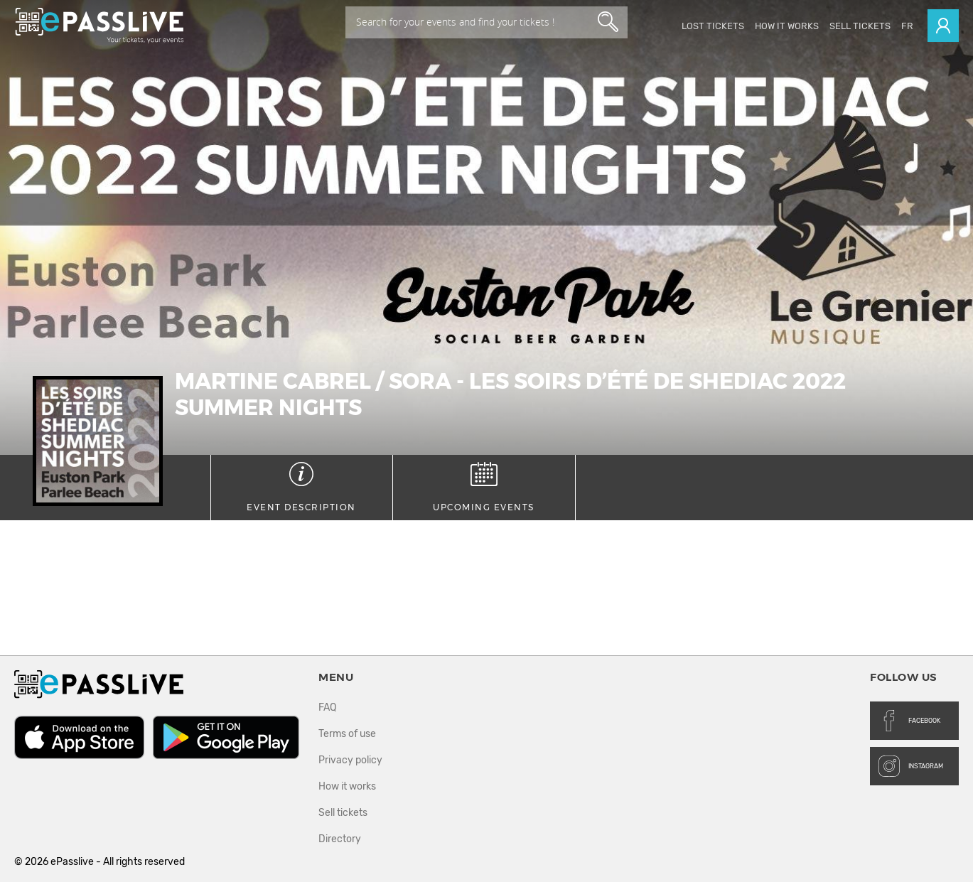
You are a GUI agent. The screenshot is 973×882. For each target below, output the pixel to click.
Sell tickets (860, 26)
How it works (787, 26)
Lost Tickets (713, 26)
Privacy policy (350, 760)
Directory (339, 839)
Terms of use (347, 734)
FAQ (327, 707)
